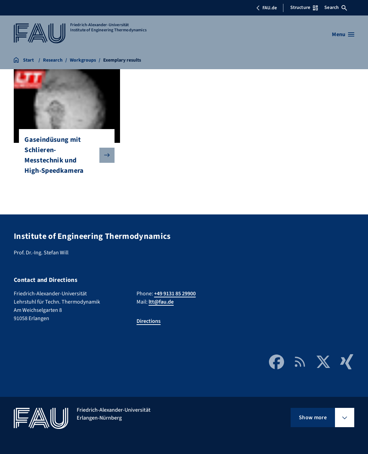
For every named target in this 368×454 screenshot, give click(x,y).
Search (335, 7)
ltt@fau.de (161, 302)
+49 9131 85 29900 (175, 293)
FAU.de (266, 7)
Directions (149, 321)
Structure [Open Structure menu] (304, 7)
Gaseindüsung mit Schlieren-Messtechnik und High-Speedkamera (64, 155)
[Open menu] (343, 34)
